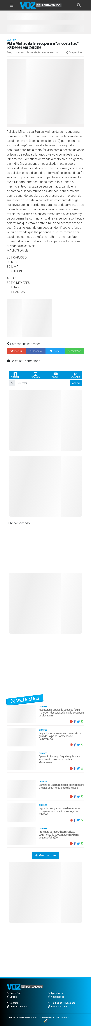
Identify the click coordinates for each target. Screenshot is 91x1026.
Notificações (56, 996)
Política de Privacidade (61, 1002)
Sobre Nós (14, 993)
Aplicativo (75, 375)
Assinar (76, 383)
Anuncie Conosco (17, 1006)
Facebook (15, 375)
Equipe (12, 996)
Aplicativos (55, 993)
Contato (12, 1002)
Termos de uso (57, 1006)
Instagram (35, 375)
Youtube (55, 375)
